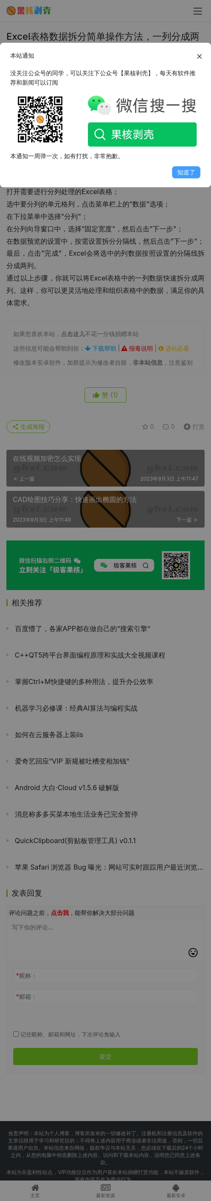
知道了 (186, 172)
